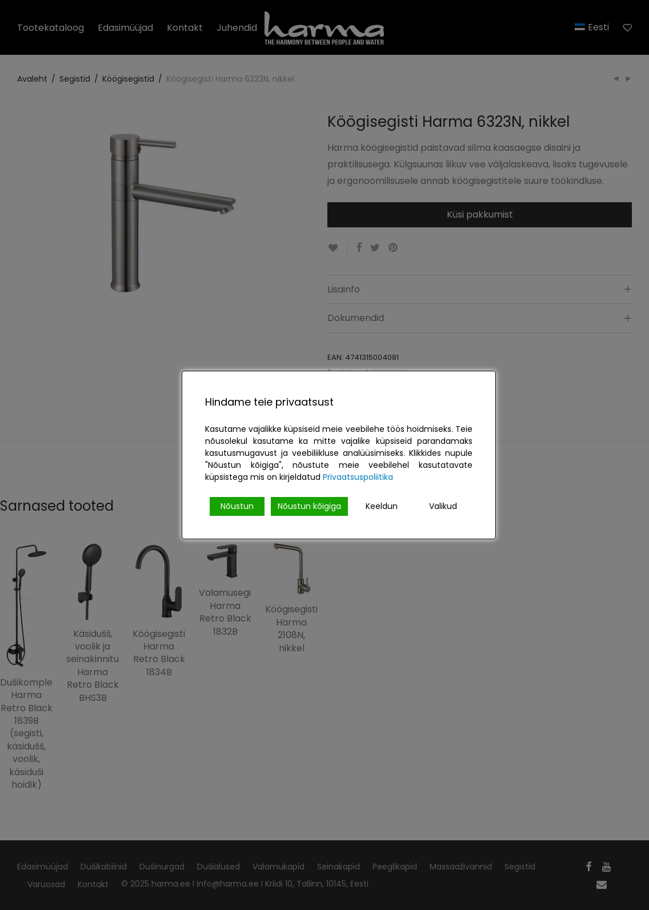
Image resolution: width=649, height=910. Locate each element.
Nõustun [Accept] (237, 506)
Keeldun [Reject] (382, 506)
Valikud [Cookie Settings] (443, 506)
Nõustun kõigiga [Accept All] (309, 506)
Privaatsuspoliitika (358, 477)
